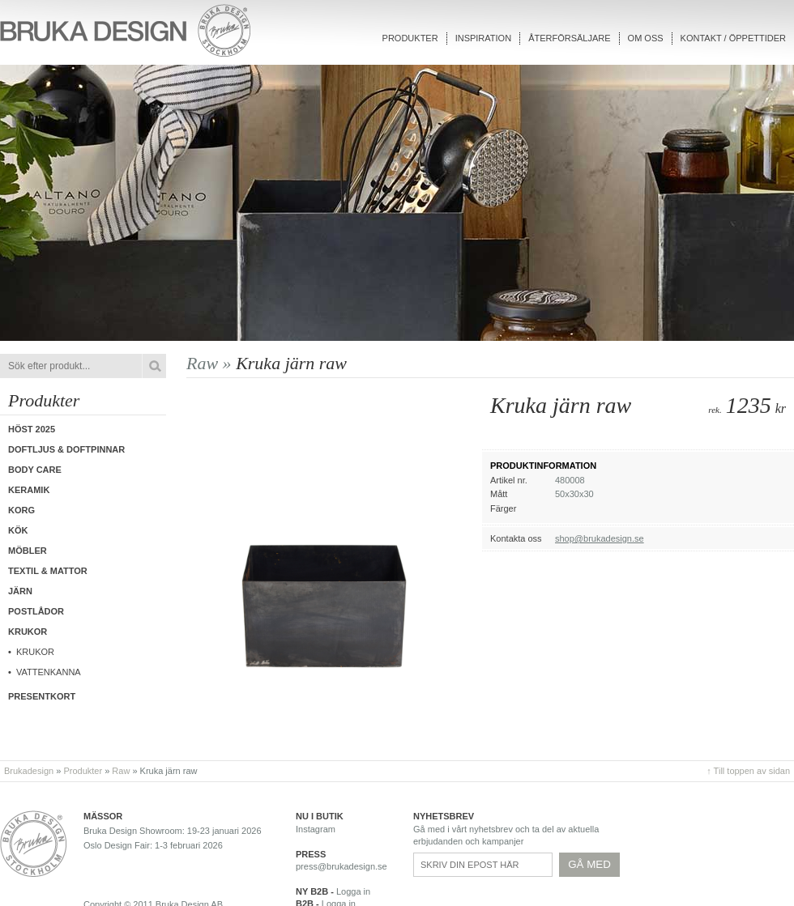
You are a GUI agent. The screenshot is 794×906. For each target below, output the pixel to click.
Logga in (353, 891)
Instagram (315, 829)
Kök (18, 530)
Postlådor (36, 611)
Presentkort (41, 696)
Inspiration (483, 38)
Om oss (646, 38)
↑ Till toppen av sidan (748, 771)
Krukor (35, 652)
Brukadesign (28, 771)
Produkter (410, 38)
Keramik (28, 490)
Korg (21, 510)
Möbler (27, 550)
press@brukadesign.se (341, 866)
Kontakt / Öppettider (733, 38)
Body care (35, 469)
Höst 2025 (31, 429)
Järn (20, 591)
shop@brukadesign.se (599, 538)
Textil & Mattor (48, 571)
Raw (121, 771)
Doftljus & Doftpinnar (66, 449)
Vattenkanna (48, 672)
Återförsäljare (569, 38)
